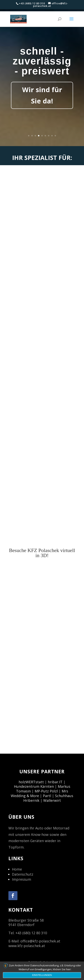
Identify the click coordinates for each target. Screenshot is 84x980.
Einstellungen (42, 975)
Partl (47, 795)
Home (17, 869)
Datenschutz (22, 874)
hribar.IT (55, 782)
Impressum (21, 879)
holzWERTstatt (31, 782)
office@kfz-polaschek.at (40, 941)
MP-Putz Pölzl (46, 791)
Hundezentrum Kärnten (34, 786)
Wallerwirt (52, 800)
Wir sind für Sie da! (42, 95)
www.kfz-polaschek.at (26, 945)
